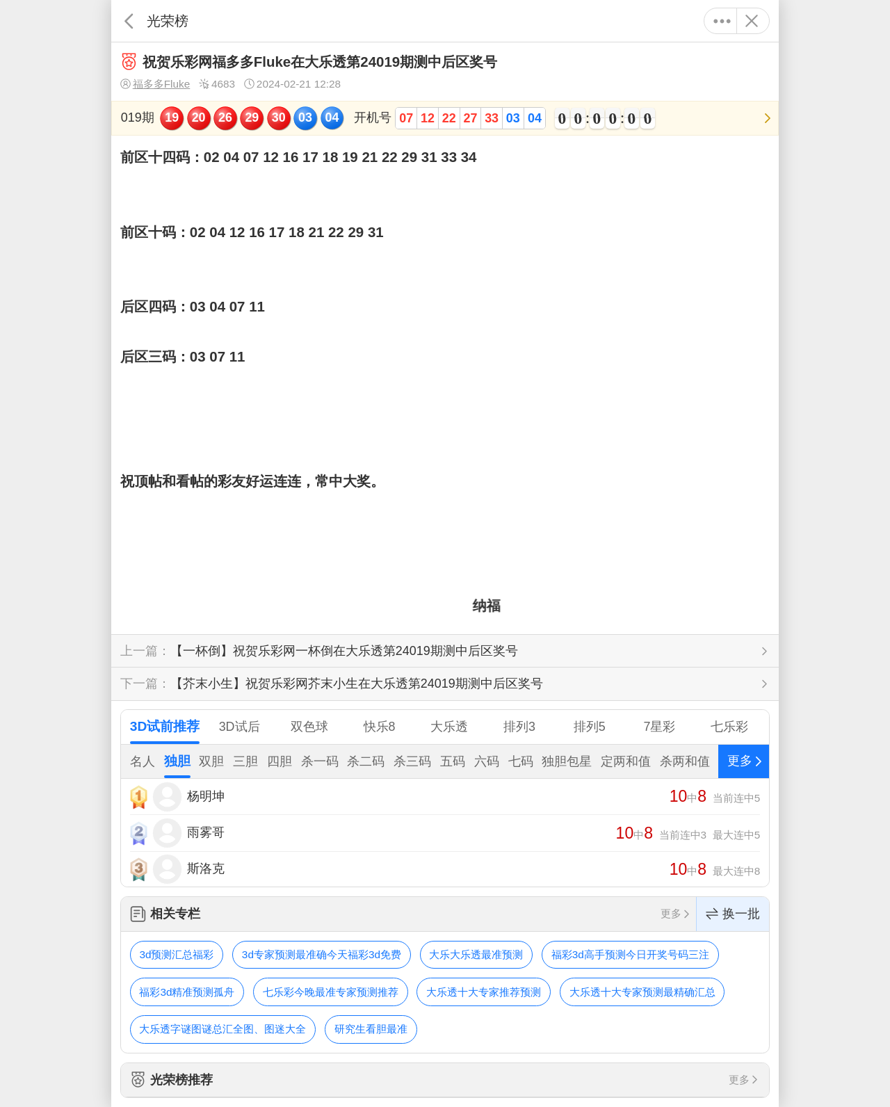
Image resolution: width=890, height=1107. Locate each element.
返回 (129, 21)
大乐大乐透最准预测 (476, 954)
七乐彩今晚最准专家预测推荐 (330, 992)
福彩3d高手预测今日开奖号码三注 (630, 954)
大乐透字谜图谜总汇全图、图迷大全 (222, 1029)
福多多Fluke (155, 84)
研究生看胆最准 (370, 1029)
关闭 (751, 20)
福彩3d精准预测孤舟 (186, 992)
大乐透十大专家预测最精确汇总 (642, 992)
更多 (722, 20)
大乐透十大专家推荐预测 (483, 992)
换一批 (733, 914)
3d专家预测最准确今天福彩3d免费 (321, 954)
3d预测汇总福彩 (176, 954)
